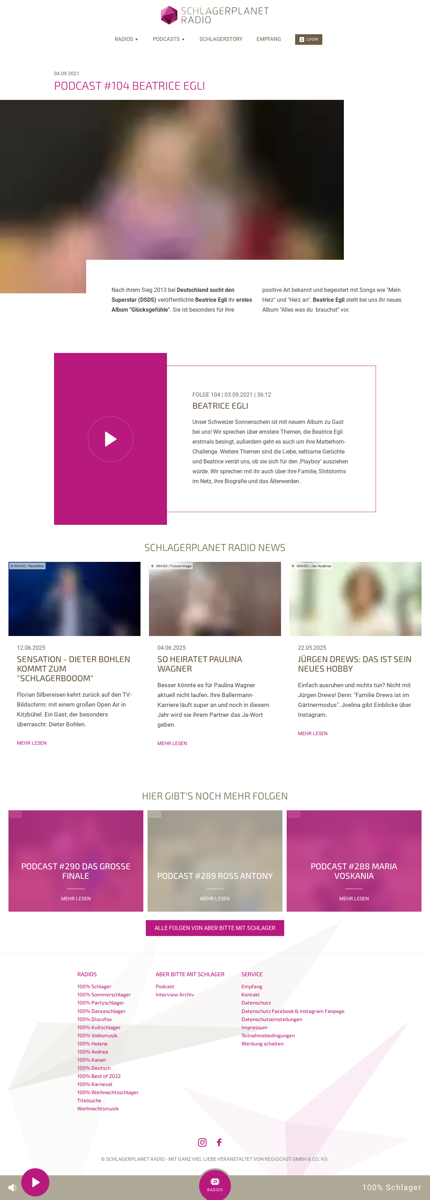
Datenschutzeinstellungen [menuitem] (271, 1019)
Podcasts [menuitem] (169, 39)
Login (308, 39)
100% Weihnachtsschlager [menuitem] (108, 1092)
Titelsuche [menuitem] (89, 1100)
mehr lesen (32, 743)
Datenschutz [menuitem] (256, 1003)
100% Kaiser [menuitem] (91, 1060)
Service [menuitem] (252, 974)
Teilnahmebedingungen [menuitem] (268, 1035)
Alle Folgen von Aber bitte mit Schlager (215, 928)
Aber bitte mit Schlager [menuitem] (190, 974)
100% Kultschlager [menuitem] (99, 1027)
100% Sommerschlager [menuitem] (104, 994)
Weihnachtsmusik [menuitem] (98, 1108)
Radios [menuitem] (127, 39)
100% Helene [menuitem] (92, 1043)
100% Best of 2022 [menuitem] (99, 1076)
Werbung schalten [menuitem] (262, 1043)
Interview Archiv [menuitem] (175, 994)
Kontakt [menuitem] (250, 994)
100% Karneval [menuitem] (94, 1084)
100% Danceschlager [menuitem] (101, 1011)
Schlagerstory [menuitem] (221, 39)
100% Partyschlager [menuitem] (100, 1003)
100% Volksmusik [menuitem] (97, 1035)
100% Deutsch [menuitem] (94, 1068)
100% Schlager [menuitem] (94, 986)
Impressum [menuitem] (254, 1027)
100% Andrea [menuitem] (92, 1052)
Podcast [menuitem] (165, 986)
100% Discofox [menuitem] (94, 1019)
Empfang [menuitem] (269, 39)
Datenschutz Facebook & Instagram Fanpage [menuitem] (293, 1011)
